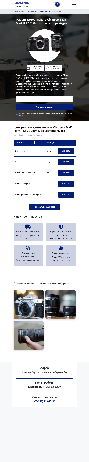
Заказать (66, 151)
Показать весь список (44, 207)
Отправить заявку (44, 107)
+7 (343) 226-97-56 (44, 401)
